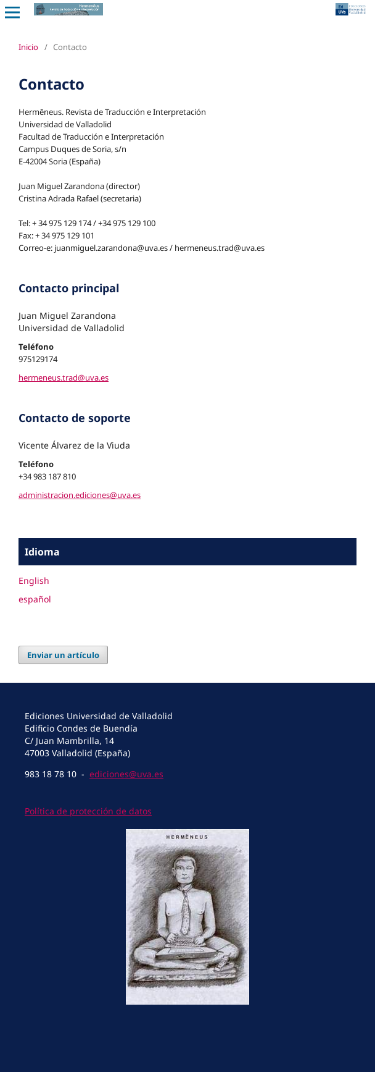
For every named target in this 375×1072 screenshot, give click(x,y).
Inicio (28, 47)
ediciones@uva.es (126, 774)
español (35, 599)
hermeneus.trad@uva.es (64, 377)
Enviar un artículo (63, 655)
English (34, 580)
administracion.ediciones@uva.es (80, 494)
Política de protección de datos (88, 811)
